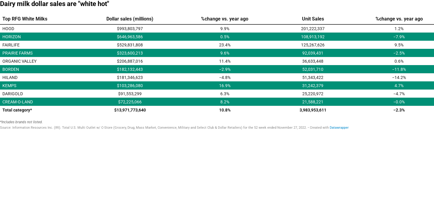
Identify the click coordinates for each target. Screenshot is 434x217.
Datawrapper (339, 128)
